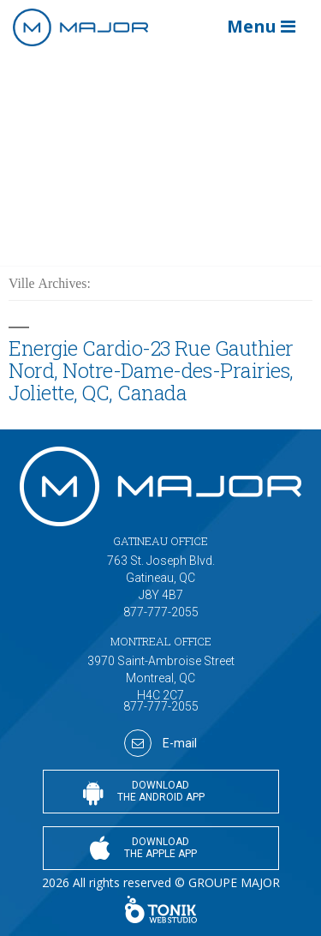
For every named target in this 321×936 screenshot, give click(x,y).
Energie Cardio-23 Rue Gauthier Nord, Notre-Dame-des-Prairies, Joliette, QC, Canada (151, 369)
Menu (261, 26)
